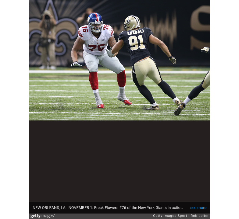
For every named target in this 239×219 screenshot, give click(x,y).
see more (198, 207)
